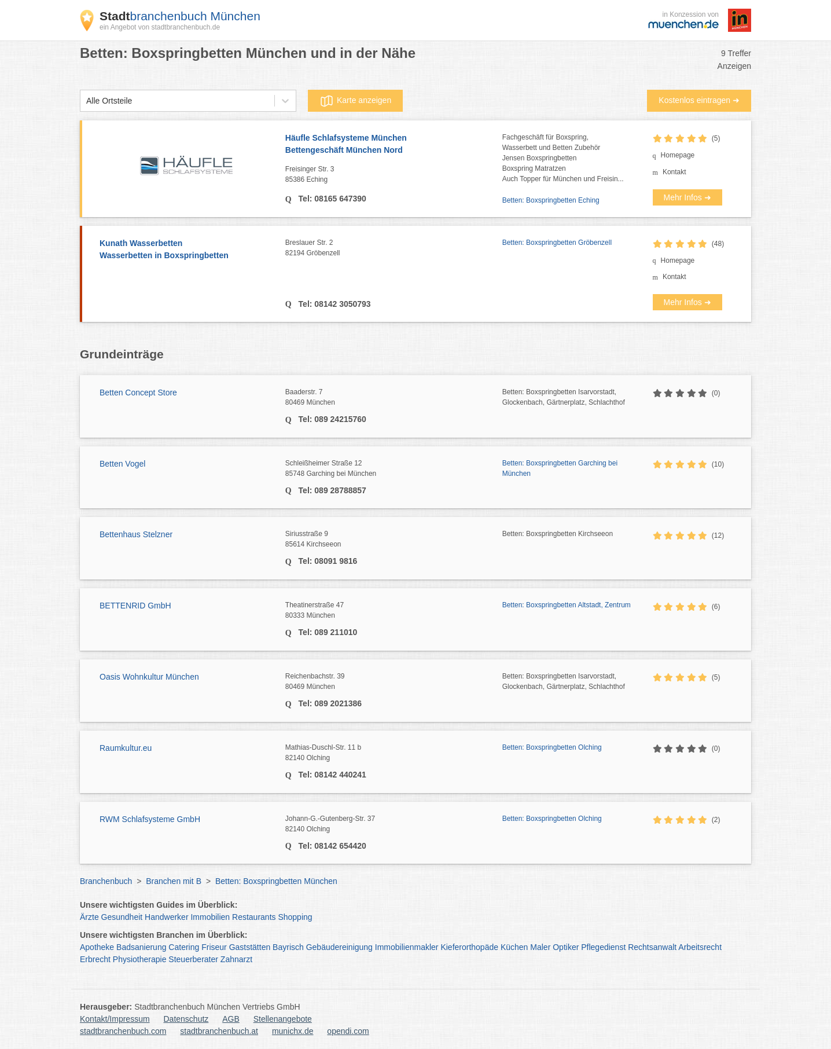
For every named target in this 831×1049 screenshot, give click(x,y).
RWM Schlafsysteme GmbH (150, 819)
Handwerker (166, 917)
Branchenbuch (106, 881)
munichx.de (293, 1031)
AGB (231, 1019)
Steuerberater (193, 959)
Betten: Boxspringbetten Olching (552, 747)
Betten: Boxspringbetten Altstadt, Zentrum (566, 605)
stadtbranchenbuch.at (219, 1031)
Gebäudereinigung (339, 947)
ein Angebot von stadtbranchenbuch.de (160, 27)
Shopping (295, 917)
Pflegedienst (603, 947)
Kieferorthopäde (469, 947)
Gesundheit (122, 917)
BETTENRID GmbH (135, 605)
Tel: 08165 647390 (331, 198)
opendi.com (348, 1031)
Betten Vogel (122, 463)
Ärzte (89, 917)
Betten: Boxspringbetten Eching (551, 200)
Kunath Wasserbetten (187, 250)
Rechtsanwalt (652, 947)
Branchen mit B (173, 881)
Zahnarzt (236, 959)
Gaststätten (250, 947)
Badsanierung (141, 947)
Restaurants (253, 917)
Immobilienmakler (407, 947)
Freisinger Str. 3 (393, 175)
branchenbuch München (180, 16)
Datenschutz (186, 1019)
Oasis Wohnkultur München (149, 676)
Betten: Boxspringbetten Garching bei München (559, 468)
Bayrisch (288, 947)
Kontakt (674, 172)
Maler (540, 947)
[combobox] (86, 101)
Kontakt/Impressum (115, 1019)
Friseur (214, 947)
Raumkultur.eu (126, 748)
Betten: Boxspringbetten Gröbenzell (557, 243)
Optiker (566, 947)
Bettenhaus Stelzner (136, 534)
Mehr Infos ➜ (687, 197)
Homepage (678, 155)
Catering (183, 947)
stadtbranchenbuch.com (123, 1031)
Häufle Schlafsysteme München (393, 144)
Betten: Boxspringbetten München (276, 881)
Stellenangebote (282, 1019)
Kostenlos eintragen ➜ (699, 100)
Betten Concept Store (138, 392)
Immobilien (210, 917)
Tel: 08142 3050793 (333, 304)
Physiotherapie (140, 959)
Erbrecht (95, 959)
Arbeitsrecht (700, 947)
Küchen (514, 947)
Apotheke (97, 947)
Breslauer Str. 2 (393, 248)
